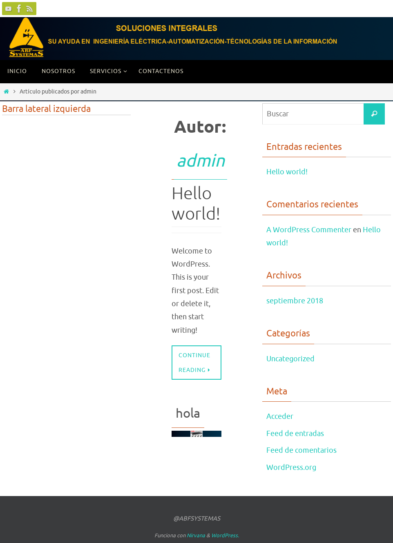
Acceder (279, 416)
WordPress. (225, 535)
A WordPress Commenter (308, 229)
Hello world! (196, 204)
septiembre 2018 (294, 300)
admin (200, 161)
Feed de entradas (295, 433)
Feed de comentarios (301, 450)
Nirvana (196, 535)
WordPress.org (291, 467)
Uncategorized (290, 358)
